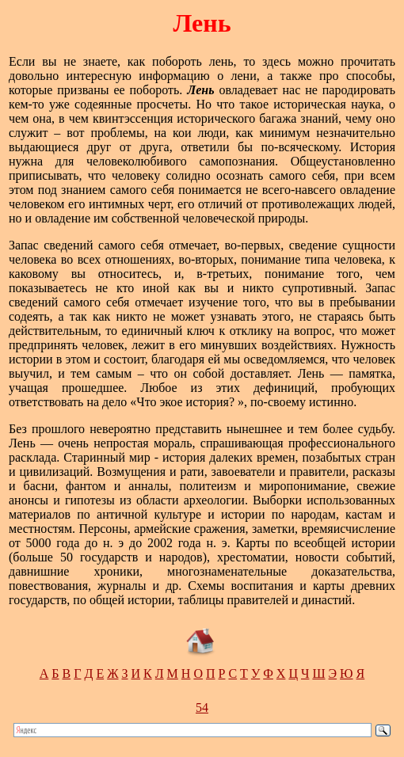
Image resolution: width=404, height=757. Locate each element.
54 (202, 707)
